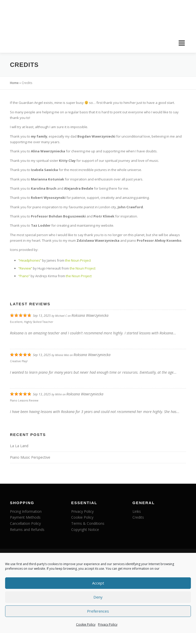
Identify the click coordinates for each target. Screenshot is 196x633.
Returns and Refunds (27, 529)
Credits (138, 517)
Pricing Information (26, 511)
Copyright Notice (85, 529)
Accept (98, 583)
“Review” (25, 268)
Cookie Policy (85, 624)
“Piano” (24, 276)
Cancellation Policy (25, 523)
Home (14, 83)
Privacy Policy (107, 624)
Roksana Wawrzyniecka (89, 315)
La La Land (19, 445)
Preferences (98, 611)
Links (136, 511)
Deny (98, 597)
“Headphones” (29, 260)
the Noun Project (78, 260)
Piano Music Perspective (30, 457)
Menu (181, 43)
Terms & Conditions (87, 523)
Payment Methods (25, 517)
